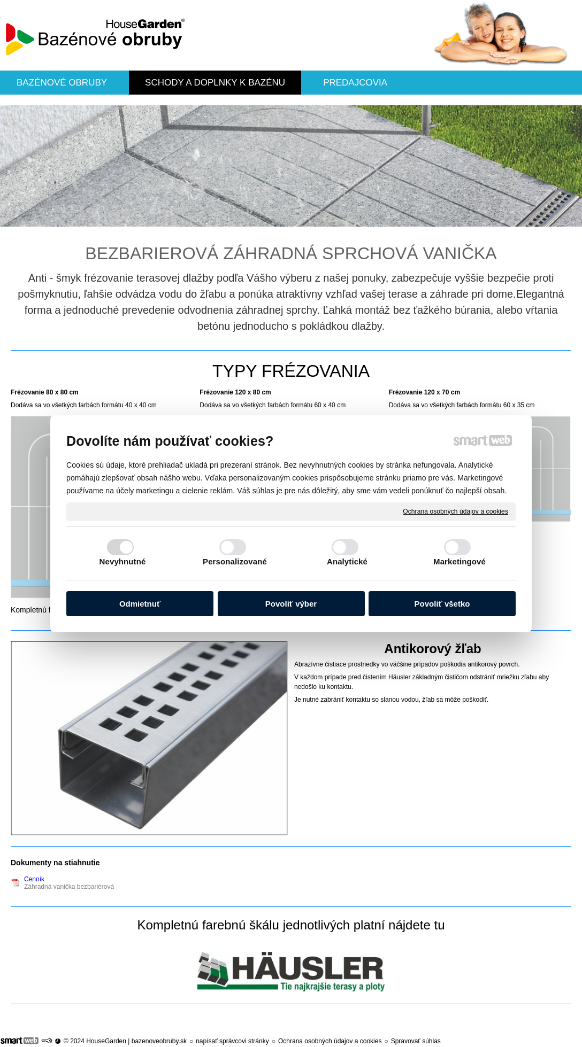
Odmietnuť (139, 603)
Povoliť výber (291, 603)
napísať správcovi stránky (232, 1041)
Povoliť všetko (442, 603)
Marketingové (459, 561)
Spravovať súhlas (416, 1041)
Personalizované (235, 561)
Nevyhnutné (122, 561)
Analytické (347, 561)
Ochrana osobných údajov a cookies (455, 511)
